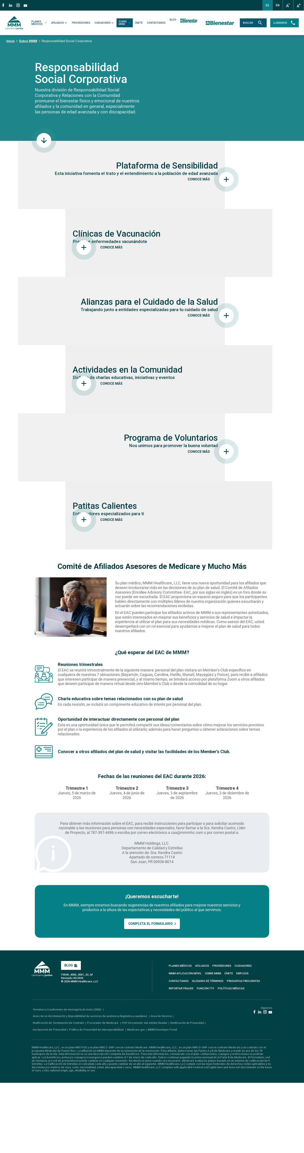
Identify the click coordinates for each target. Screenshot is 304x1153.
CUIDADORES (105, 23)
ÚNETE (140, 22)
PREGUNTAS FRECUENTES (243, 1051)
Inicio (10, 41)
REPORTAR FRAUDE (181, 1058)
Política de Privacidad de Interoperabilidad (96, 1099)
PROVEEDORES (82, 22)
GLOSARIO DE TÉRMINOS (207, 1051)
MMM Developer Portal (162, 1099)
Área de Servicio (161, 1086)
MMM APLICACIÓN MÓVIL (185, 1043)
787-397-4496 (102, 902)
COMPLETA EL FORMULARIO (150, 994)
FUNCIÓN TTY (205, 1058)
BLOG (174, 19)
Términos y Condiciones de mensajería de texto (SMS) (67, 1079)
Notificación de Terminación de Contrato (58, 1093)
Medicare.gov (136, 1099)
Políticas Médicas (231, 1058)
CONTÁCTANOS (157, 22)
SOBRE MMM (125, 23)
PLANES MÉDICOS (40, 23)
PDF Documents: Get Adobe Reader (144, 1093)
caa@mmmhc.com (187, 902)
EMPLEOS (242, 1043)
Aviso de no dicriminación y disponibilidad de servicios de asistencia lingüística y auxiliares (90, 1086)
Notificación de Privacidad (187, 1093)
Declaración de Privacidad (49, 1099)
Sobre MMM (28, 41)
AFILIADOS (60, 23)
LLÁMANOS (283, 22)
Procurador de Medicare (103, 1093)
